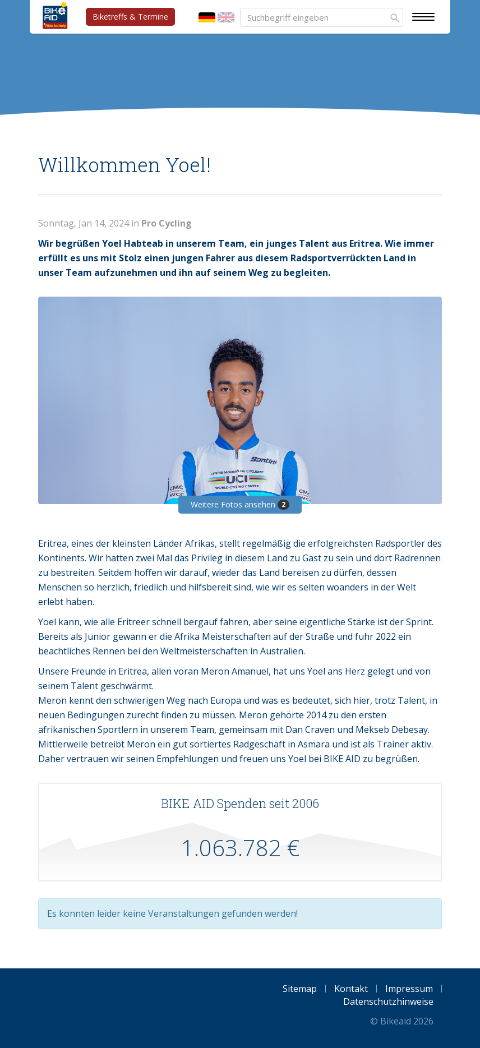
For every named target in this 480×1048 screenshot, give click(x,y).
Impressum (409, 988)
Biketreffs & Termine (130, 16)
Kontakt (351, 988)
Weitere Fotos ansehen (240, 504)
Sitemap (300, 988)
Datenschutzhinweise (388, 1001)
